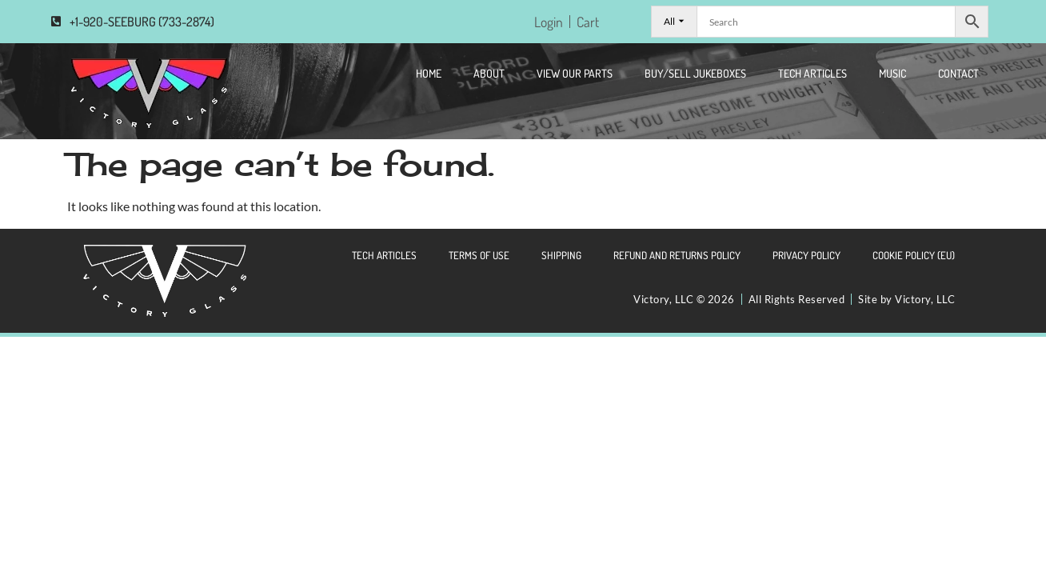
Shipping (561, 255)
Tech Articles (812, 73)
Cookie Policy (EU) (913, 255)
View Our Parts (575, 73)
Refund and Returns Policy (677, 255)
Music (892, 73)
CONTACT (958, 73)
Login (548, 21)
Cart (588, 21)
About (489, 73)
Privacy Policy (806, 255)
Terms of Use (479, 255)
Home (428, 73)
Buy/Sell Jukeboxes (695, 73)
